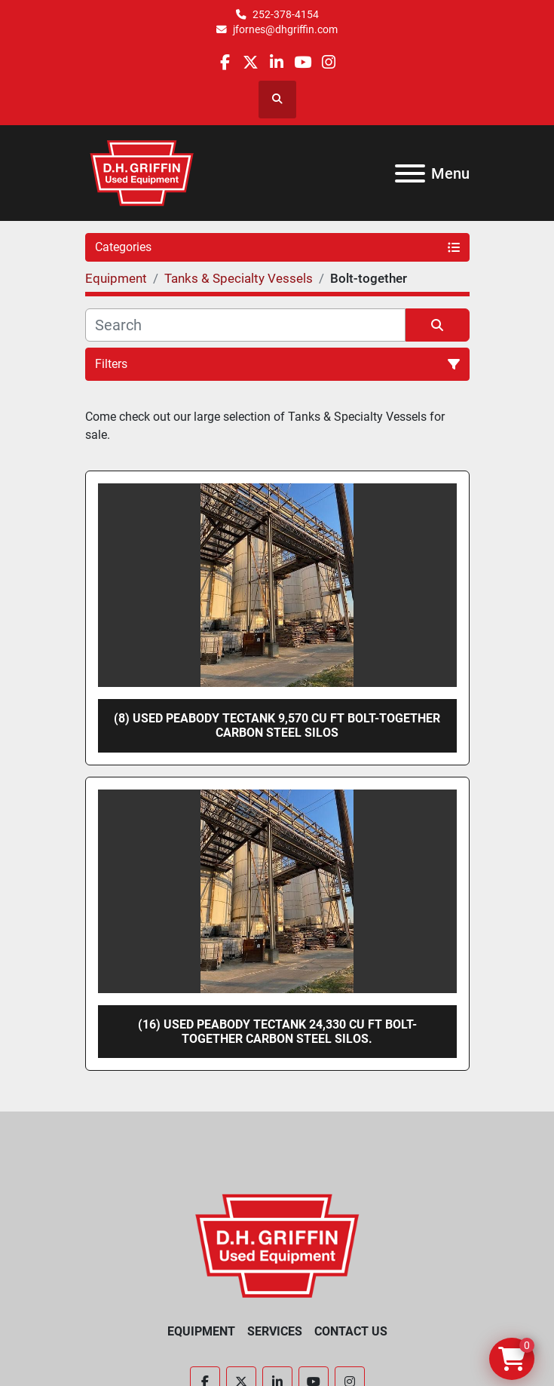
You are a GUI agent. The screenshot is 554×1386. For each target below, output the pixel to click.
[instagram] (328, 62)
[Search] (245, 325)
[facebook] (225, 62)
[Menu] (410, 173)
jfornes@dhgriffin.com (285, 29)
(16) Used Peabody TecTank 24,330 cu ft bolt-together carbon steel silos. (277, 1031)
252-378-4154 (286, 14)
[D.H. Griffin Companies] (277, 1244)
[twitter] (250, 62)
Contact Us (350, 1331)
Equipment (201, 1331)
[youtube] (302, 62)
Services (274, 1331)
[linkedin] (276, 62)
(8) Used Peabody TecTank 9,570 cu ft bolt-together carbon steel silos (277, 725)
